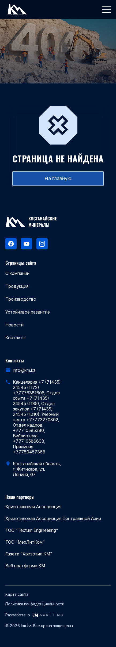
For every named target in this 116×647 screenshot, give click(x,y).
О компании (17, 273)
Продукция (16, 286)
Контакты (15, 337)
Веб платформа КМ (25, 565)
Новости (14, 325)
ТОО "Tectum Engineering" (31, 530)
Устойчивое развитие (27, 312)
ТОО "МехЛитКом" (25, 542)
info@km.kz (24, 370)
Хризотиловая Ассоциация (33, 506)
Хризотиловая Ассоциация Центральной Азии (53, 518)
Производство (20, 299)
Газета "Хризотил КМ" (28, 554)
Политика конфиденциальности (34, 604)
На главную (57, 178)
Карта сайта (16, 594)
